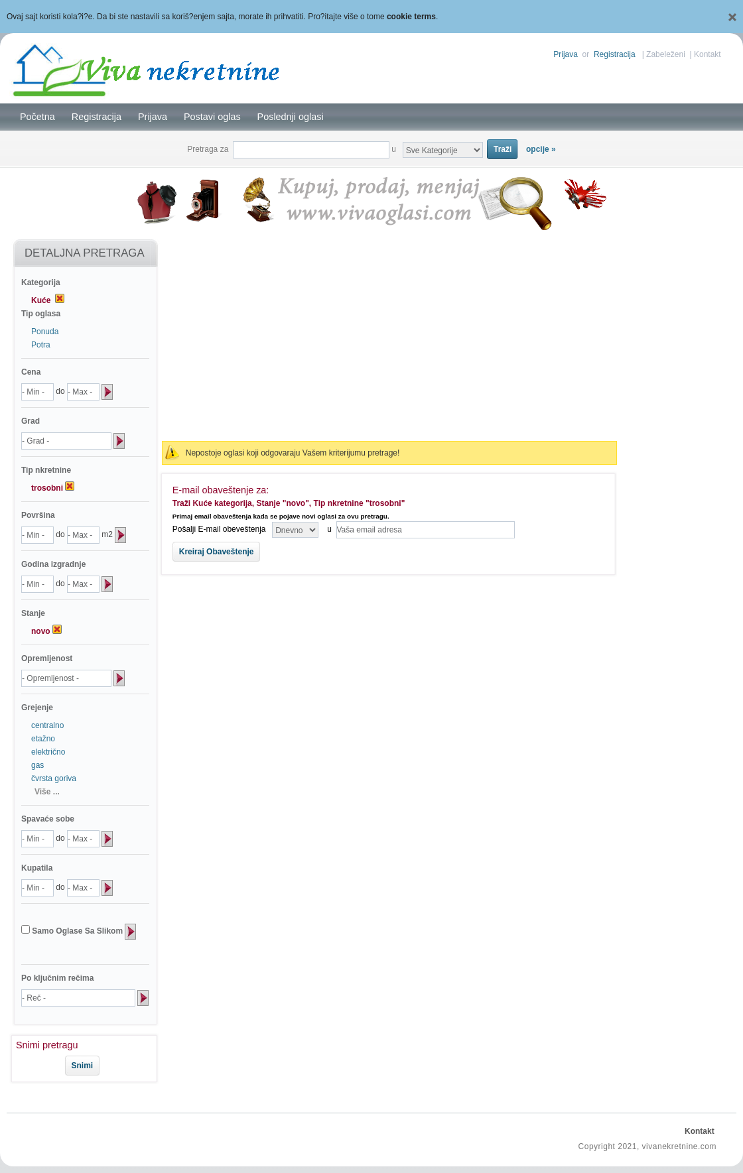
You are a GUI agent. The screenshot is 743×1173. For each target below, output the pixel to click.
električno (48, 752)
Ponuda (44, 331)
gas (37, 765)
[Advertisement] (389, 335)
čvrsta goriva (53, 778)
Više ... (47, 791)
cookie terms (411, 16)
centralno (47, 725)
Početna (37, 116)
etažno (43, 738)
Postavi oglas (212, 116)
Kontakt (707, 54)
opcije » (541, 149)
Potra (40, 344)
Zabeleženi (665, 54)
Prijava (565, 54)
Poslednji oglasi (290, 116)
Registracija (615, 54)
